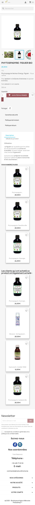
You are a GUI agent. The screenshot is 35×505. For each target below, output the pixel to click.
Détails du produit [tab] (12, 139)
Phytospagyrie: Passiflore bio (17, 225)
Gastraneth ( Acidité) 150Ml (17, 367)
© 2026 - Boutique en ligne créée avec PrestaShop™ (17, 501)
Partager (10, 108)
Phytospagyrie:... (17, 192)
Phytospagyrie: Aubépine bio (17, 400)
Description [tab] (10, 135)
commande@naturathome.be (17, 471)
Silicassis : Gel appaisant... (17, 334)
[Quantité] (3, 95)
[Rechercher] (17, 8)
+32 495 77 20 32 (17, 463)
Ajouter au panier (17, 95)
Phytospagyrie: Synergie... (17, 258)
